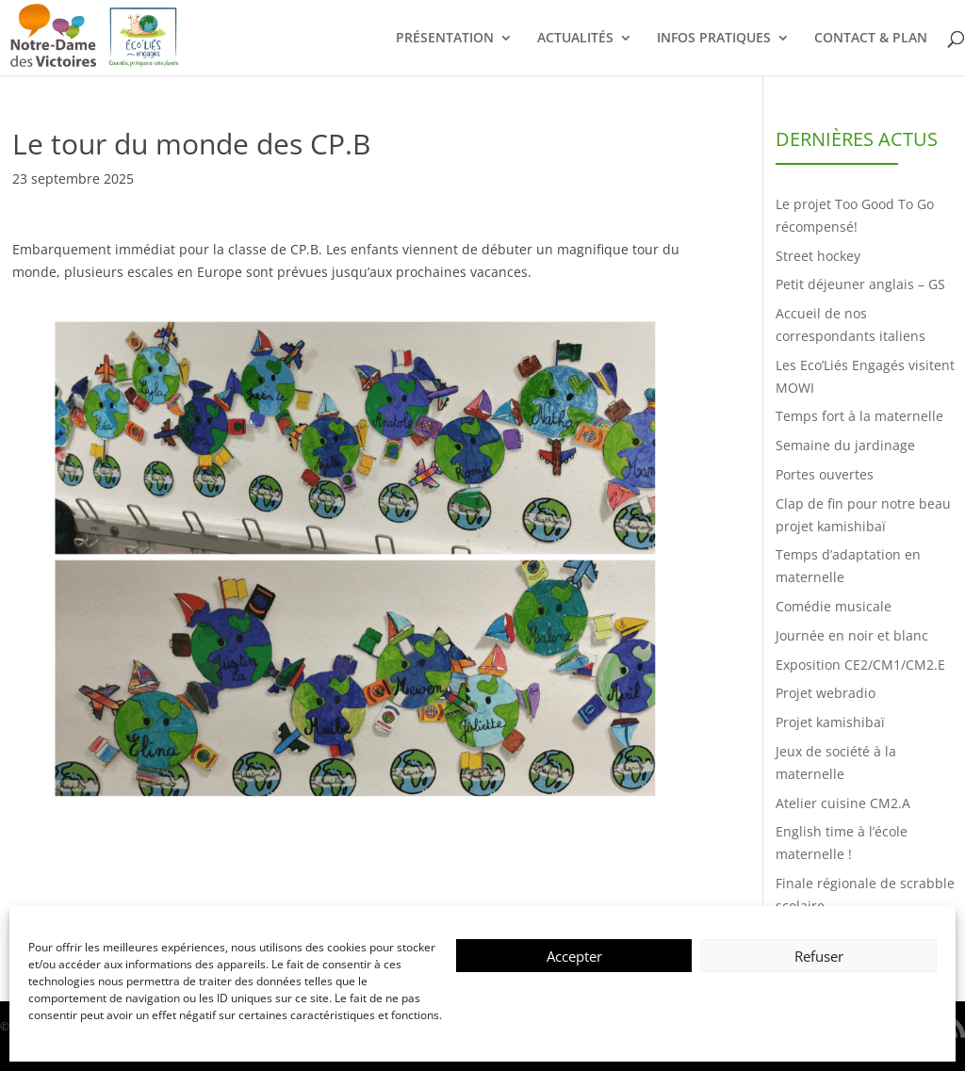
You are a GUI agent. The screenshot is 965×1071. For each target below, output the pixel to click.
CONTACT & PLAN (870, 38)
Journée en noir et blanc (852, 635)
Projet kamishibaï (830, 722)
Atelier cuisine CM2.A (843, 803)
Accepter (574, 956)
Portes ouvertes (825, 474)
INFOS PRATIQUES (714, 38)
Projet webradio (825, 693)
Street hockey (818, 256)
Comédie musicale (833, 606)
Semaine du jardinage (845, 445)
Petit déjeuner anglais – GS (860, 284)
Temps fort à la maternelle (859, 416)
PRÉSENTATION (445, 38)
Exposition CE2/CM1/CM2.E (860, 664)
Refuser (818, 956)
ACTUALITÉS (575, 38)
